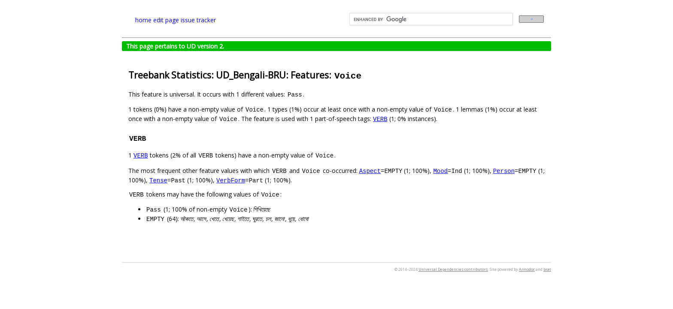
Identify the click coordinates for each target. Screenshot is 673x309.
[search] (430, 19)
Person (504, 171)
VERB (380, 119)
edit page (166, 20)
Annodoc (527, 269)
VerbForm (230, 180)
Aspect (370, 171)
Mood (440, 171)
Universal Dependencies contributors (453, 269)
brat (547, 269)
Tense (158, 180)
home (143, 20)
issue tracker (198, 20)
